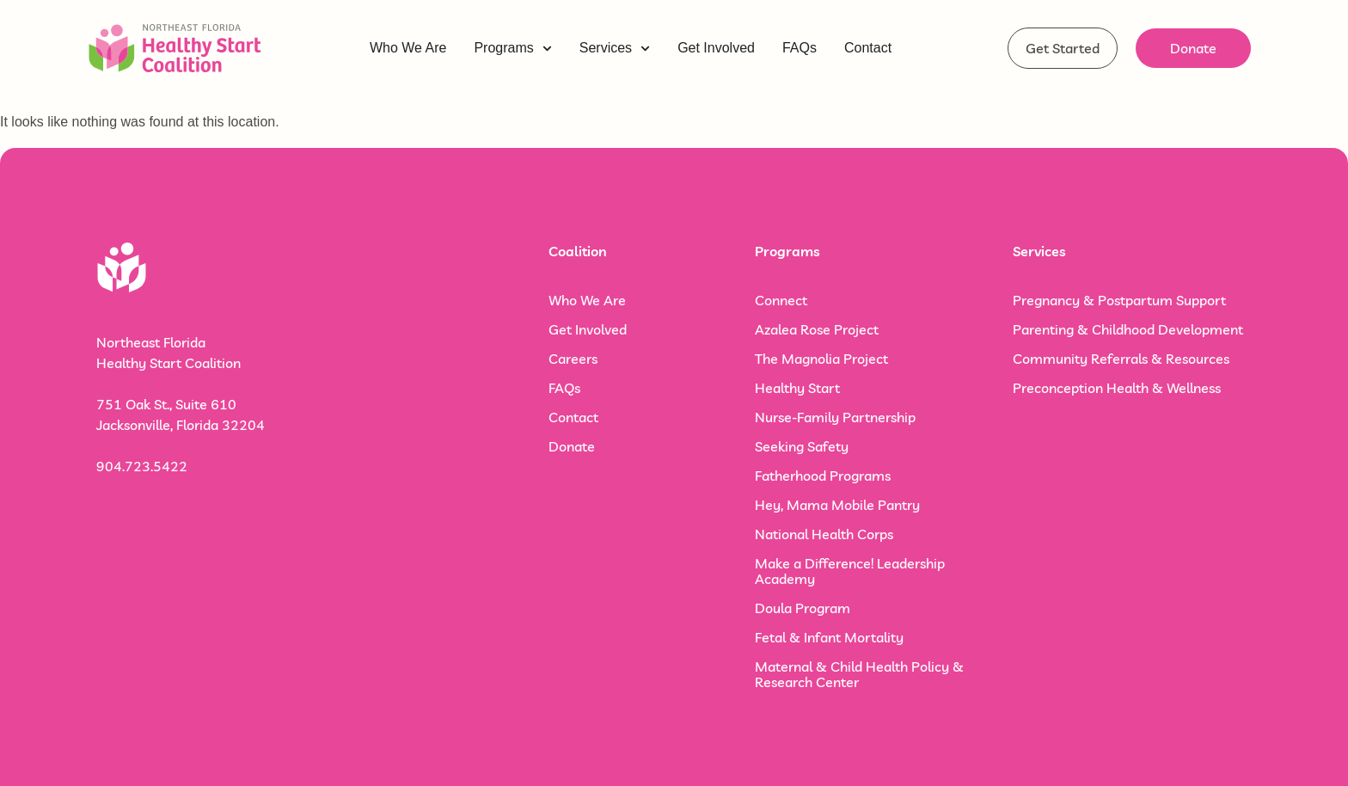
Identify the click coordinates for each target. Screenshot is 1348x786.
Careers (572, 358)
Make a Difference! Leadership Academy (850, 571)
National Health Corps (824, 534)
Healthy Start (797, 387)
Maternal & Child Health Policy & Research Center (859, 674)
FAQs (564, 387)
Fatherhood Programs (823, 475)
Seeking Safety (802, 446)
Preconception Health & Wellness (1117, 387)
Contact (573, 417)
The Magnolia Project (821, 358)
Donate (571, 446)
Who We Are (587, 300)
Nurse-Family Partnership (835, 417)
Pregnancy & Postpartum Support (1119, 300)
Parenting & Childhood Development (1128, 329)
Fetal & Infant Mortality (829, 637)
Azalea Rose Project (817, 329)
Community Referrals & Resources (1121, 358)
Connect (781, 300)
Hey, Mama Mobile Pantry (837, 504)
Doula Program (802, 608)
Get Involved (587, 329)
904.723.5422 (141, 466)
